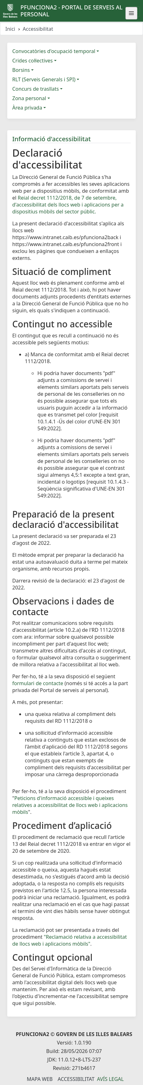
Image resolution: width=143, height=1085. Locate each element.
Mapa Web (39, 1079)
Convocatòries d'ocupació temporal (53, 51)
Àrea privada (27, 107)
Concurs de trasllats (35, 88)
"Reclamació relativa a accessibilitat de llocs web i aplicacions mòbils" (69, 940)
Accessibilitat (76, 1079)
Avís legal (110, 1079)
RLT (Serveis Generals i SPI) (43, 79)
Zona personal (29, 98)
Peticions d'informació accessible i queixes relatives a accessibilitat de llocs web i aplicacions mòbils (70, 805)
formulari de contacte (37, 683)
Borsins (21, 70)
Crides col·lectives (32, 60)
